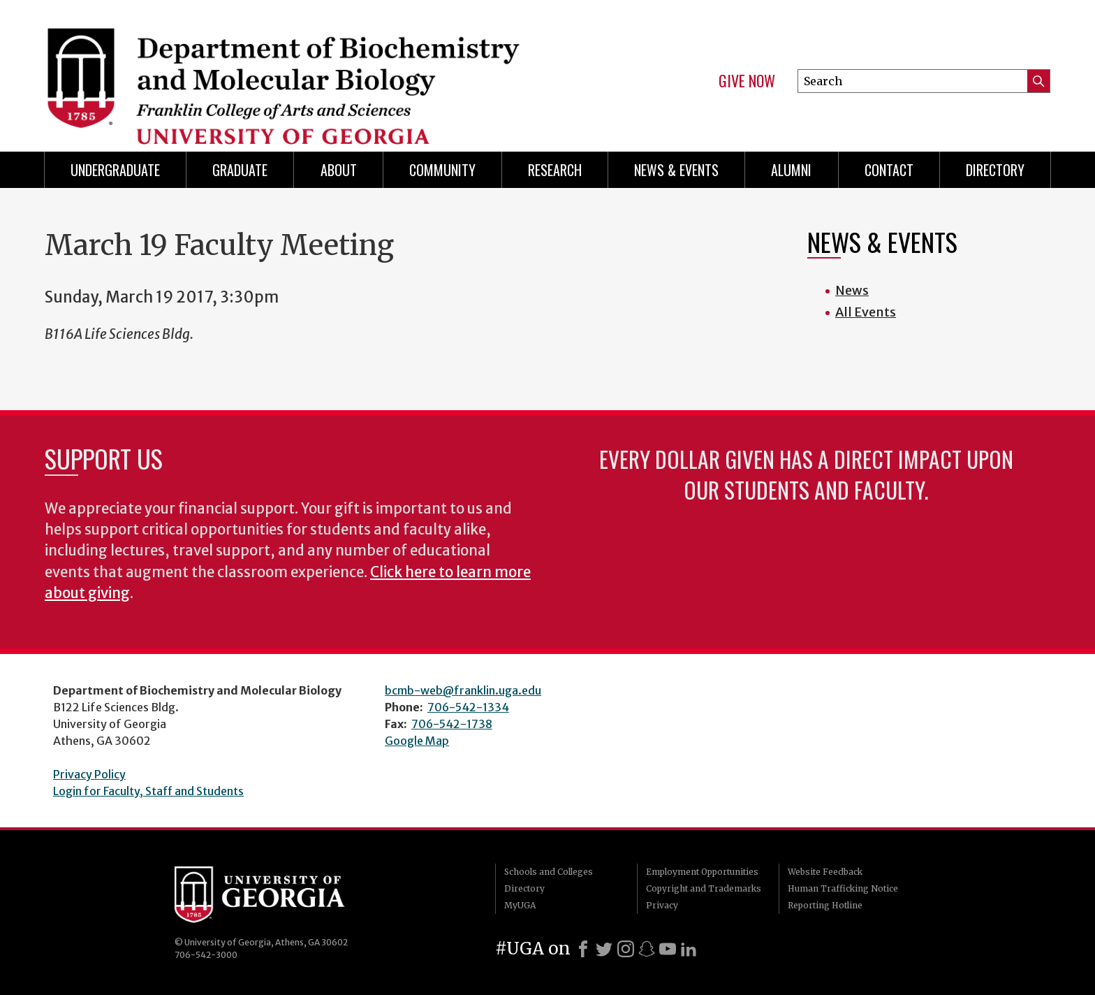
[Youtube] (667, 948)
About (339, 169)
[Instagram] (625, 948)
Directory (995, 169)
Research (555, 169)
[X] (604, 948)
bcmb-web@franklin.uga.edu (463, 690)
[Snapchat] (646, 948)
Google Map (417, 741)
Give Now (747, 81)
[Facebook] (583, 948)
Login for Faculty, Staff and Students (148, 791)
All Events (865, 312)
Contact (889, 169)
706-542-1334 (468, 707)
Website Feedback (825, 871)
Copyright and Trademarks (703, 888)
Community (442, 169)
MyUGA (520, 905)
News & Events (676, 169)
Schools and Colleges (548, 871)
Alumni (791, 169)
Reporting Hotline (825, 905)
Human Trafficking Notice (843, 888)
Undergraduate (115, 169)
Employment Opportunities (702, 871)
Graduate (239, 169)
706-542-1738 (451, 724)
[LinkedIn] (688, 948)
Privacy (662, 905)
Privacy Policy (89, 774)
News (852, 290)
